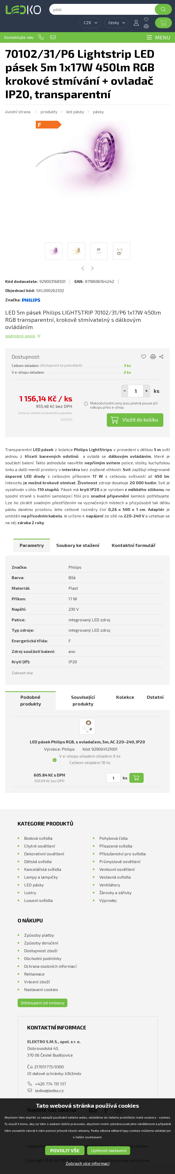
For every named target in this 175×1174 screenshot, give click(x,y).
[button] (146, 391)
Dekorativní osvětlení (44, 853)
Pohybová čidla (113, 838)
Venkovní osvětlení (117, 869)
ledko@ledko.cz (53, 37)
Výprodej (107, 900)
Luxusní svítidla (38, 900)
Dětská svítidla (38, 861)
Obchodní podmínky (42, 958)
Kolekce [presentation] (125, 697)
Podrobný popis (20, 335)
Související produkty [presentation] (83, 700)
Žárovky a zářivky (115, 892)
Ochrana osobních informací (50, 966)
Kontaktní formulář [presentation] (134, 545)
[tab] (31, 545)
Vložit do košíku (140, 419)
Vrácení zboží (37, 981)
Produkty (48, 111)
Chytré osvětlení (39, 845)
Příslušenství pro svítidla (122, 853)
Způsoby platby (39, 935)
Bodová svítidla (38, 838)
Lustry (30, 892)
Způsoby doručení (41, 942)
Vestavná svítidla (115, 876)
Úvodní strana (17, 111)
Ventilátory (109, 884)
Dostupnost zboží (40, 950)
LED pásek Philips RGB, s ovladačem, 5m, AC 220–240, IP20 (87, 741)
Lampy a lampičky (41, 876)
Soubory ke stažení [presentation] (77, 545)
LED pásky (75, 111)
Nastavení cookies (41, 989)
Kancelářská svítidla (42, 869)
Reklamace (34, 973)
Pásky (98, 111)
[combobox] (90, 23)
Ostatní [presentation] (155, 697)
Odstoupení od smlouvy (42, 1002)
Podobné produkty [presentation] (30, 700)
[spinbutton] (135, 391)
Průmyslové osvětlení (119, 861)
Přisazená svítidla (115, 845)
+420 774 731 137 (41, 37)
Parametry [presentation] (32, 545)
